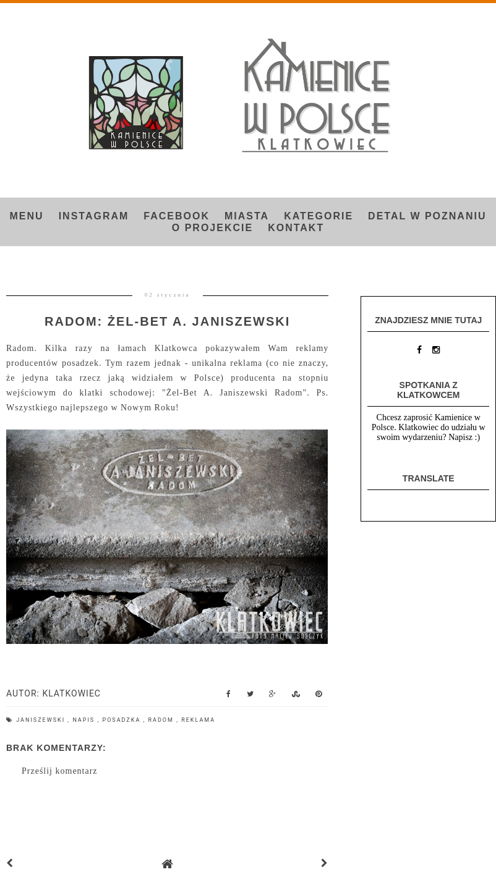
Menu (27, 216)
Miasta (246, 216)
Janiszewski (41, 720)
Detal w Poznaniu (427, 216)
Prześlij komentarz (60, 771)
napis (84, 720)
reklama (198, 720)
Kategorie (318, 216)
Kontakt (296, 227)
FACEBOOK (176, 216)
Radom (162, 720)
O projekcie (212, 227)
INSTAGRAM (94, 216)
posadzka (122, 720)
